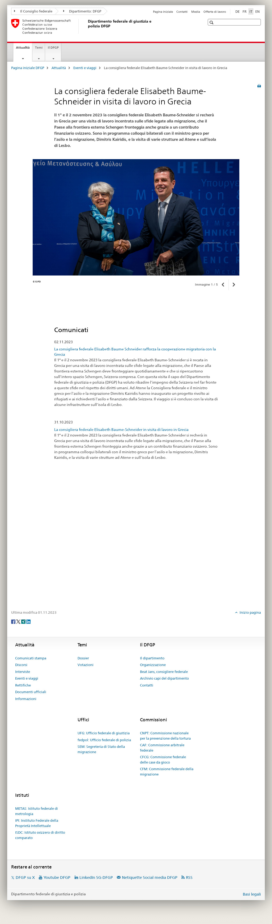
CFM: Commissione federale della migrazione (166, 771)
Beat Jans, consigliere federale (164, 671)
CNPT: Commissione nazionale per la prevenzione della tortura (165, 735)
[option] (136, 217)
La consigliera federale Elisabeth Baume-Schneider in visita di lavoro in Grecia (121, 429)
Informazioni (25, 699)
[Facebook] (13, 621)
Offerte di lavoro (214, 12)
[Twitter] (18, 621)
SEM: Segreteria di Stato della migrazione (101, 749)
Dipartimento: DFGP (82, 11)
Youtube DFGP (57, 877)
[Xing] (23, 621)
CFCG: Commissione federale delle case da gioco (163, 759)
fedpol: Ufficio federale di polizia (104, 740)
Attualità (24, 49)
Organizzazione (153, 665)
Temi (38, 47)
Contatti (182, 12)
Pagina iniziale (163, 12)
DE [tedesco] (237, 11)
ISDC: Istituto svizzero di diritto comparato (40, 835)
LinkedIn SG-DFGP (96, 877)
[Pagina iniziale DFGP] (87, 26)
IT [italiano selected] (250, 11)
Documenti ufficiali (30, 692)
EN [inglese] (257, 11)
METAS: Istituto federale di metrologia (36, 811)
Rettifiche (23, 685)
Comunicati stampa (30, 658)
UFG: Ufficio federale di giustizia (104, 733)
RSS (189, 877)
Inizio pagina (250, 612)
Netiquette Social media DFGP (149, 877)
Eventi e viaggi (84, 68)
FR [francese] (244, 11)
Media (195, 12)
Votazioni (86, 665)
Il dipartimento (152, 658)
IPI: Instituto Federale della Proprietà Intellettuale (36, 823)
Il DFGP (53, 47)
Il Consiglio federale (33, 11)
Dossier (83, 658)
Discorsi (21, 665)
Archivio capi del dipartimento (164, 678)
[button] (212, 22)
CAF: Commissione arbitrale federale (162, 747)
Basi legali (252, 894)
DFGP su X (25, 877)
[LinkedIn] (28, 621)
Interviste (22, 671)
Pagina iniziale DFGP (27, 68)
